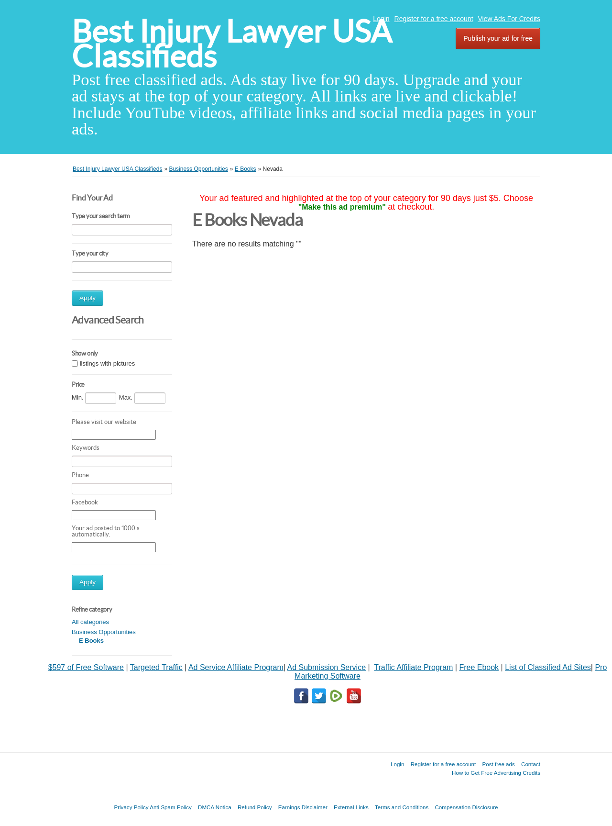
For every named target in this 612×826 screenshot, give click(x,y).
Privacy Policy (131, 807)
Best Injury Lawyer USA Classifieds (232, 44)
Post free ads (498, 764)
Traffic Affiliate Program (413, 667)
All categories (90, 621)
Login (381, 18)
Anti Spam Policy (171, 807)
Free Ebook (479, 667)
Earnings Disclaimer (303, 807)
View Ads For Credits (509, 18)
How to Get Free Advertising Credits (496, 773)
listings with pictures (107, 363)
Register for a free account (433, 18)
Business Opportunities (104, 632)
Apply (87, 297)
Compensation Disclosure (466, 807)
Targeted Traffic (156, 667)
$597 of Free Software (86, 667)
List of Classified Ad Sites (548, 667)
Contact (530, 764)
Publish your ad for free (498, 38)
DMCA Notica (214, 807)
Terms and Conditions (401, 807)
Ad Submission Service (326, 667)
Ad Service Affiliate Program (236, 667)
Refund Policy (255, 807)
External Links (351, 807)
